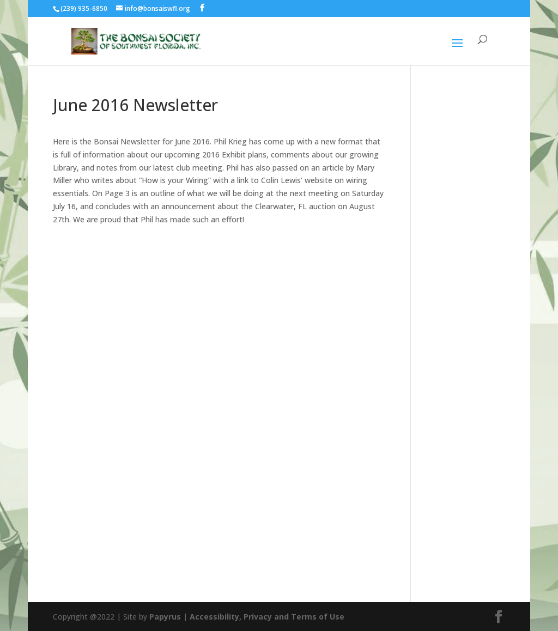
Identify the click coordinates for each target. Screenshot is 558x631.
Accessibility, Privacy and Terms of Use (267, 616)
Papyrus (165, 616)
